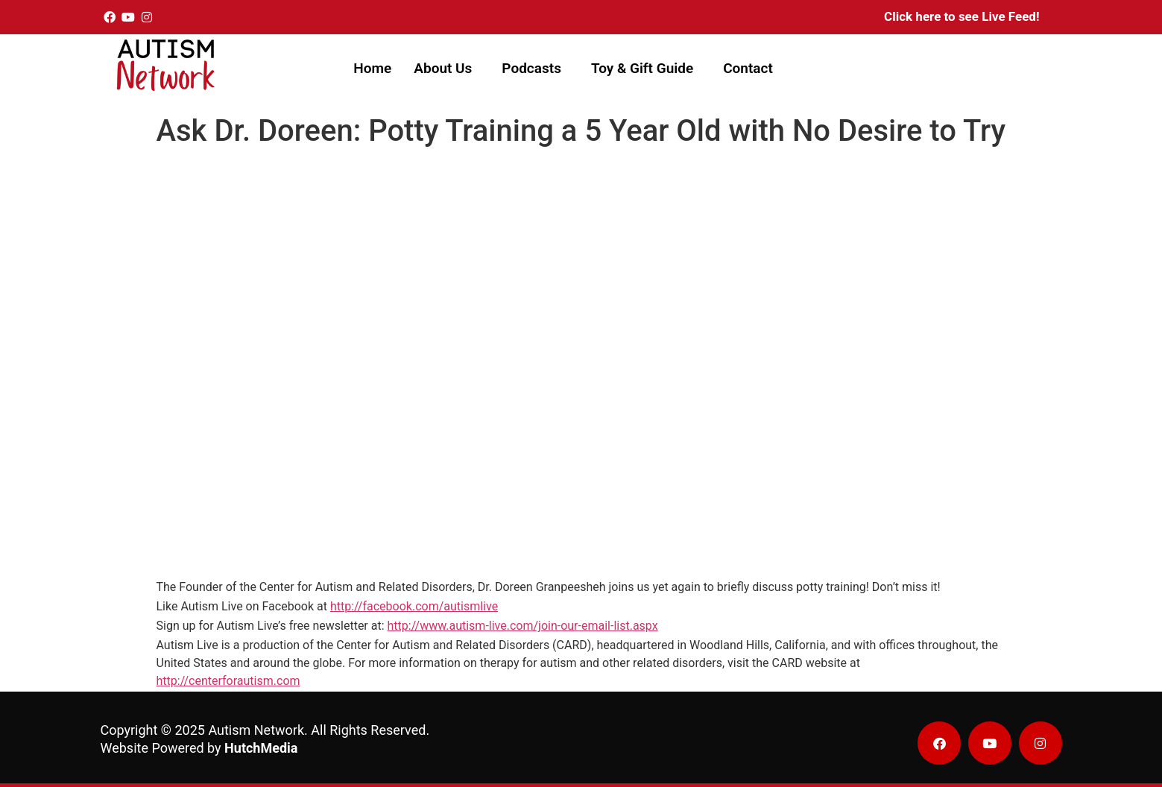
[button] (446, 68)
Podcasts (531, 68)
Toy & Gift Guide (642, 68)
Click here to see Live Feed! (961, 16)
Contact (748, 68)
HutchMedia (260, 748)
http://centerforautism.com (228, 681)
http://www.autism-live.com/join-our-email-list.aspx (523, 626)
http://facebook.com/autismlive (414, 606)
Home (372, 68)
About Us (443, 68)
